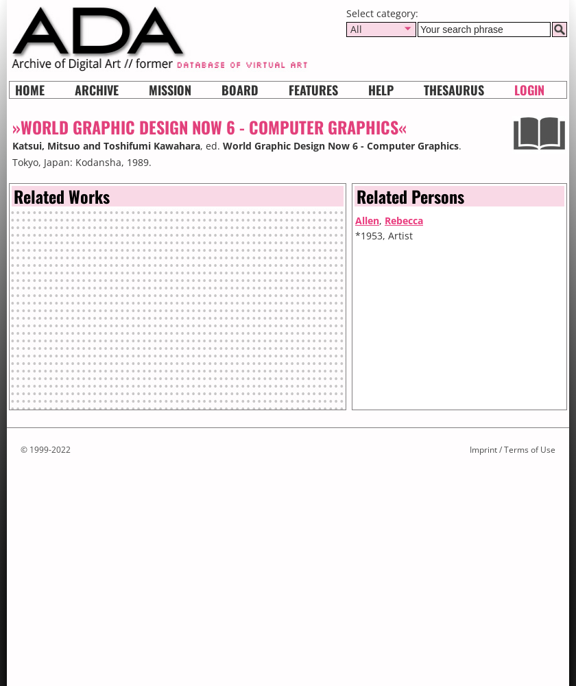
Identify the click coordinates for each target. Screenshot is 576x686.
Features (313, 90)
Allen (367, 220)
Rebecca (404, 220)
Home (30, 90)
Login (529, 90)
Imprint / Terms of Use (512, 450)
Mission (170, 90)
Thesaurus (454, 90)
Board (240, 90)
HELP (381, 90)
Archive (97, 90)
